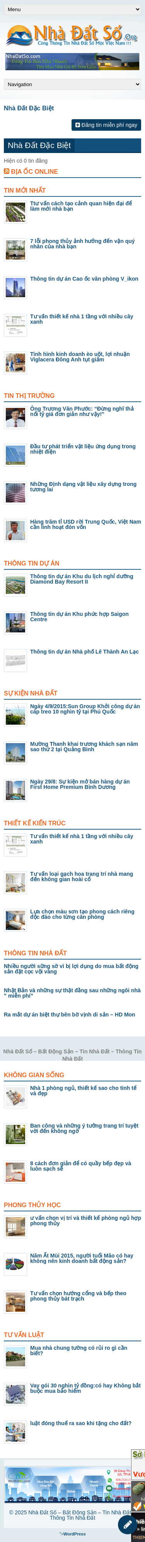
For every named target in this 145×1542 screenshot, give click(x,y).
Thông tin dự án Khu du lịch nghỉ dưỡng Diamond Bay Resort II (81, 579)
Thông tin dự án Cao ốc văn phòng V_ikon (84, 279)
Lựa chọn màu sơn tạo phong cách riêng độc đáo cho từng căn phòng (82, 914)
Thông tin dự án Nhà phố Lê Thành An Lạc (84, 652)
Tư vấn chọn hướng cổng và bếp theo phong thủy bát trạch (78, 1296)
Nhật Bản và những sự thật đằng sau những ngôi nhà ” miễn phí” (72, 993)
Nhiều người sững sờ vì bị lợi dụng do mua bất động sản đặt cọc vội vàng (71, 969)
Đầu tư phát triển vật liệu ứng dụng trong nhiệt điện (83, 449)
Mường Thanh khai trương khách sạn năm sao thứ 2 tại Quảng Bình (84, 746)
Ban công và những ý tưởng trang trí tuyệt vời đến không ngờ (84, 1128)
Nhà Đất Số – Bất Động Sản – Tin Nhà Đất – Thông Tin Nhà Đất (82, 1515)
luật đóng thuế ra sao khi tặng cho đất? (80, 1423)
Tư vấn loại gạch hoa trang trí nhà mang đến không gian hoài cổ (81, 876)
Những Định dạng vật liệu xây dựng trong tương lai (83, 486)
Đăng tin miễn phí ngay (106, 125)
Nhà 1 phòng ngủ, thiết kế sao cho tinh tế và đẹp (83, 1090)
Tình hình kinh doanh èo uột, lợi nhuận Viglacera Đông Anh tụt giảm (80, 357)
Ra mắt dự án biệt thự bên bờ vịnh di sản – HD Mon (69, 1014)
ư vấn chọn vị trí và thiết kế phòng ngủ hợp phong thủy (85, 1220)
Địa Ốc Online (34, 171)
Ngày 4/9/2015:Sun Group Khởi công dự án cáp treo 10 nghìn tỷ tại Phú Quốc (85, 709)
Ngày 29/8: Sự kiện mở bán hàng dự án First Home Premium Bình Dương (80, 784)
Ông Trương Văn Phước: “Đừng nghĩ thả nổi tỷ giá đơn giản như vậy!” (82, 411)
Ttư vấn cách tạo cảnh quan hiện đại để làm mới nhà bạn (81, 206)
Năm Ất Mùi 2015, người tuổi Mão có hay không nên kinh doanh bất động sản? (81, 1258)
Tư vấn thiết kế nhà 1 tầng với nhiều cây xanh (81, 319)
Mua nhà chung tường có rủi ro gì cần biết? (78, 1350)
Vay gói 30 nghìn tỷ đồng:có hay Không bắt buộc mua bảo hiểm (85, 1388)
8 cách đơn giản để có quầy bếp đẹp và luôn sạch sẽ (80, 1166)
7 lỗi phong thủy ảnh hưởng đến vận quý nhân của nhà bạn (82, 244)
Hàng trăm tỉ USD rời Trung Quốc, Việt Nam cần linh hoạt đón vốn (85, 524)
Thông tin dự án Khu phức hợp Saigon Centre (79, 616)
